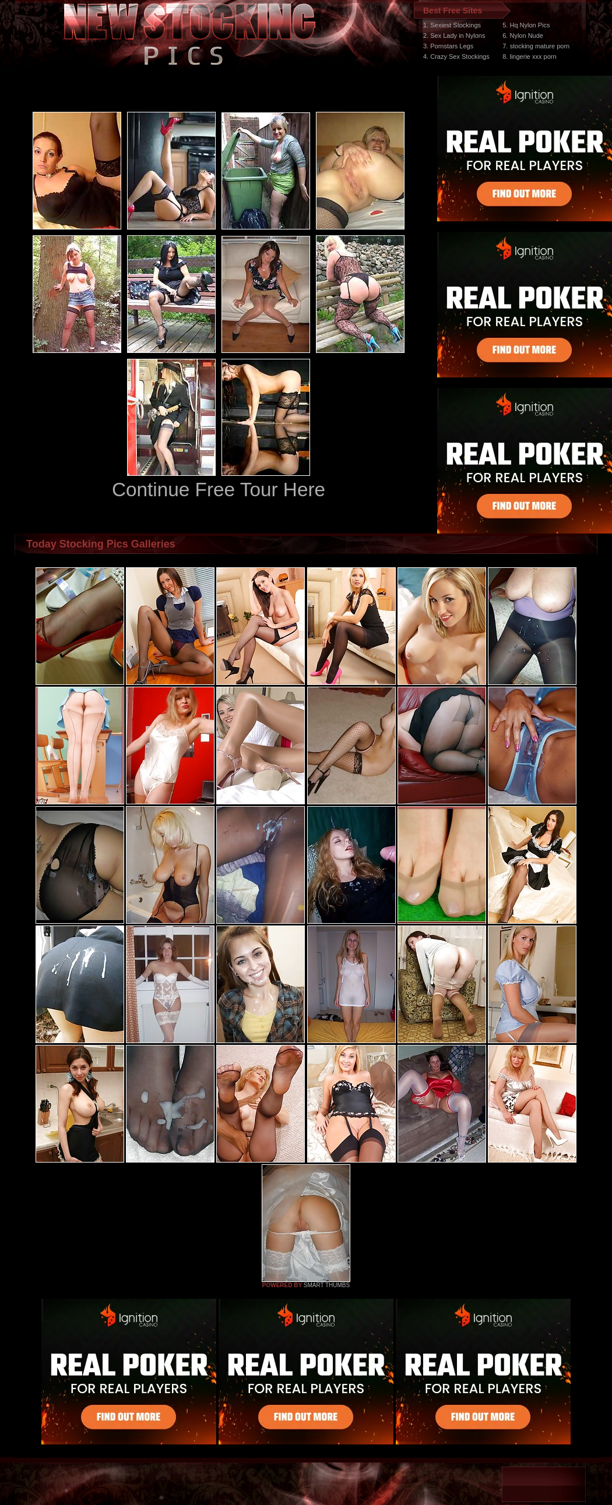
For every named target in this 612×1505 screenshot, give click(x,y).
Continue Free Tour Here (218, 489)
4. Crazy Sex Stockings (456, 56)
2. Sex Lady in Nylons (454, 35)
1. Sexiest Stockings (452, 25)
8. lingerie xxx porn (529, 56)
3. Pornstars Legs (448, 46)
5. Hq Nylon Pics (526, 25)
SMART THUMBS (327, 1285)
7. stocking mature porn (535, 46)
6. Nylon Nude (522, 35)
